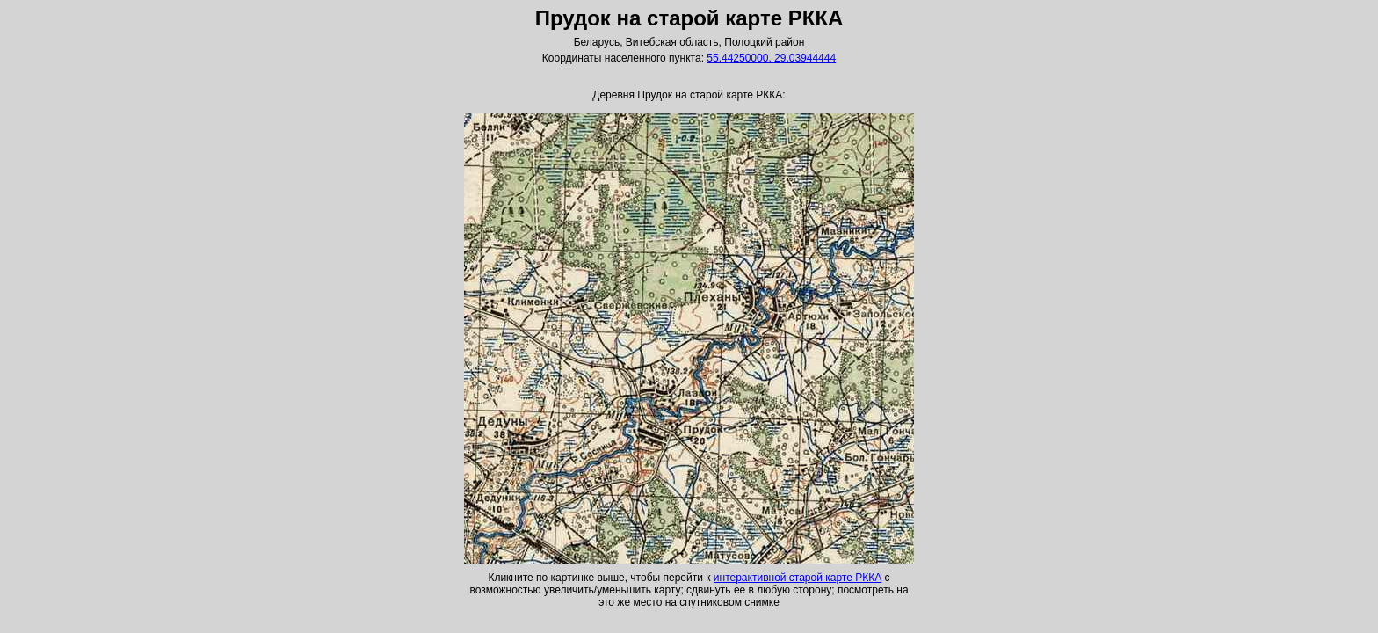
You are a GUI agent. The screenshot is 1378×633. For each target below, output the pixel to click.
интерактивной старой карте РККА (797, 577)
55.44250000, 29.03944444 (771, 58)
